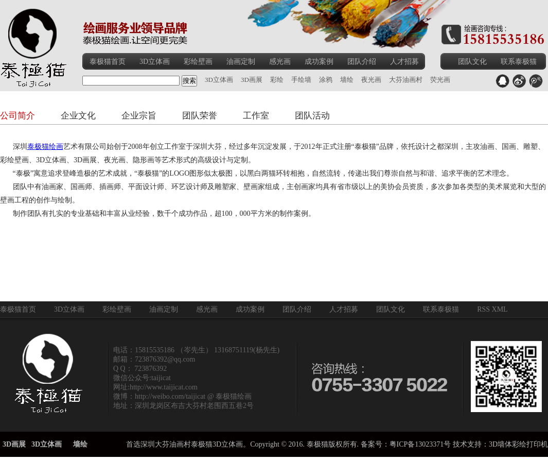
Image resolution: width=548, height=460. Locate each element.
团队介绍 (361, 61)
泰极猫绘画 (45, 146)
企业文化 (78, 116)
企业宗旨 (138, 116)
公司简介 (17, 116)
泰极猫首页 (108, 61)
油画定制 (240, 61)
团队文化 (472, 61)
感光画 (280, 61)
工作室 (256, 116)
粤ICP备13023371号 (420, 444)
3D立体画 (154, 61)
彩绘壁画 (198, 61)
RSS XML (492, 309)
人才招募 (404, 61)
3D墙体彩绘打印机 (518, 444)
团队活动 (312, 116)
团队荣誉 (199, 116)
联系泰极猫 (519, 61)
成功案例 (319, 61)
